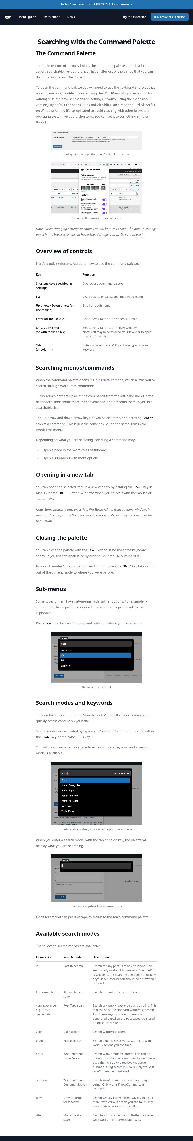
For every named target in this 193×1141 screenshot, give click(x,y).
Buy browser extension (170, 17)
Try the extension (135, 17)
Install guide (27, 17)
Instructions (51, 17)
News (71, 17)
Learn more (122, 4)
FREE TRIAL (101, 4)
